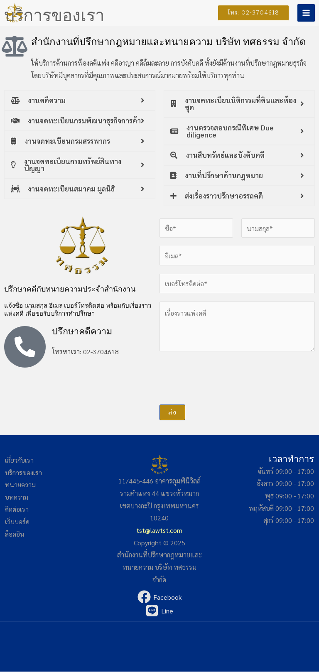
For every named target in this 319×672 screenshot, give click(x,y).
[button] (250, 13)
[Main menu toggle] (306, 13)
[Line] (159, 611)
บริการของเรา (23, 472)
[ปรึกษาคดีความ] (25, 347)
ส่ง (172, 412)
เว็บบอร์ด (17, 521)
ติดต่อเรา (17, 509)
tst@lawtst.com (159, 530)
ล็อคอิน (15, 534)
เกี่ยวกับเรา (19, 460)
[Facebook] (159, 597)
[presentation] (223, 376)
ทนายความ (20, 485)
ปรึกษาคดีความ (83, 331)
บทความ (16, 497)
